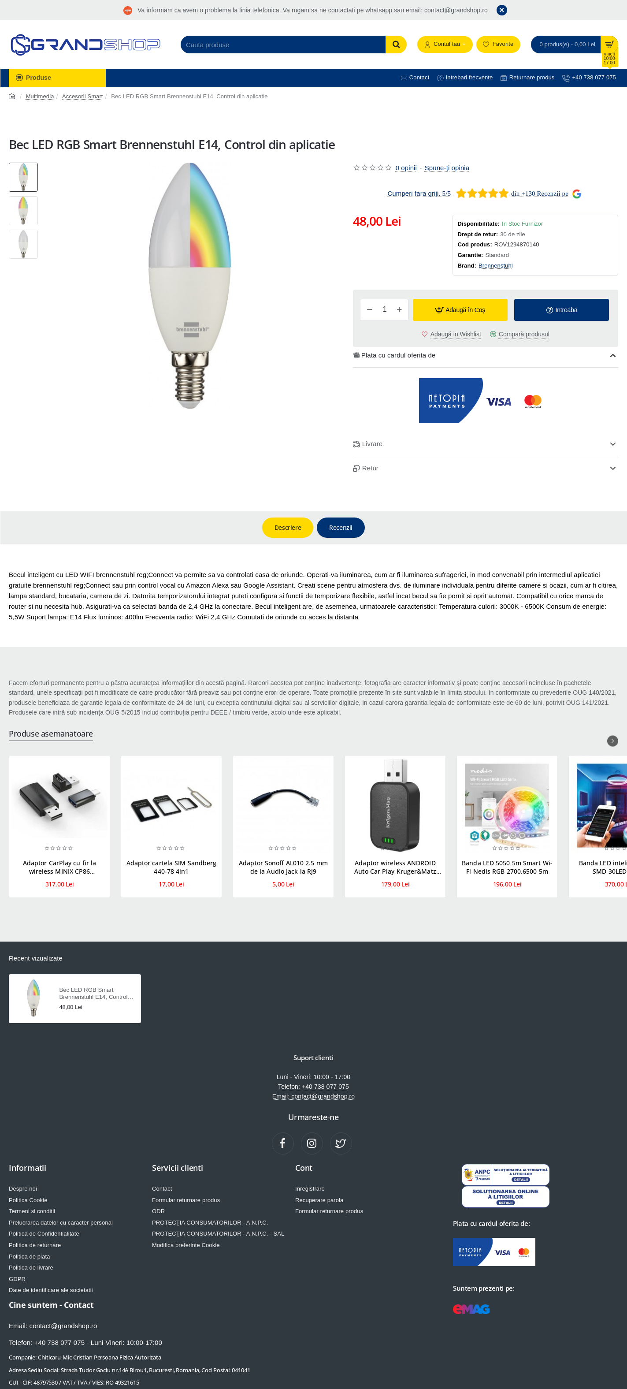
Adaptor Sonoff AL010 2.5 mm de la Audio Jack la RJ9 (283, 867)
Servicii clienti (177, 1168)
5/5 (446, 193)
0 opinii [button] (406, 167)
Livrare (372, 443)
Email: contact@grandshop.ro (313, 1096)
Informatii (27, 1168)
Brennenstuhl (496, 265)
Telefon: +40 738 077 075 (313, 1087)
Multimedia (40, 96)
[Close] (502, 10)
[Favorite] (498, 44)
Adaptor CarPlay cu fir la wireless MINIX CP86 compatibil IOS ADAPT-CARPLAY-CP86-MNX (59, 867)
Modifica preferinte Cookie (186, 1245)
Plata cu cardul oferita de (398, 355)
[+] (399, 309)
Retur (370, 468)
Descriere (288, 527)
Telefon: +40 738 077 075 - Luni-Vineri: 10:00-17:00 (85, 1342)
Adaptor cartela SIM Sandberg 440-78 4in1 (171, 867)
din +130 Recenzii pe (539, 193)
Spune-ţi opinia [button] (447, 167)
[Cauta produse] (396, 44)
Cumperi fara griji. (413, 193)
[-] (369, 309)
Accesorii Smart (82, 96)
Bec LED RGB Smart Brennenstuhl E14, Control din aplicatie (93, 994)
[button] (460, 310)
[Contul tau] (445, 44)
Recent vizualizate (36, 958)
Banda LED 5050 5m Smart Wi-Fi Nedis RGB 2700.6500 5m (507, 867)
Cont (303, 1168)
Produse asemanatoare (51, 734)
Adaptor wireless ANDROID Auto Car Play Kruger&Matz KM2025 (395, 867)
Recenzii (340, 527)
